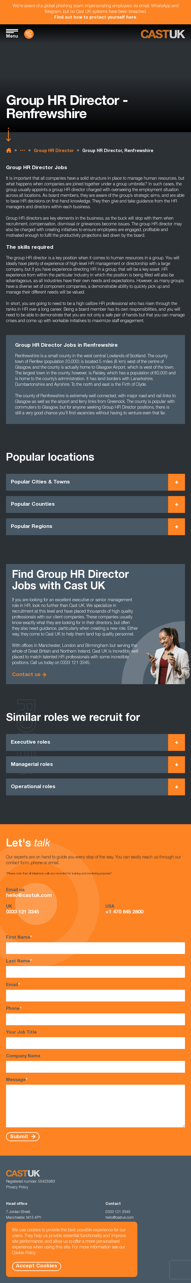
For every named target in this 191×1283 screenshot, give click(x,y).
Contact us (26, 675)
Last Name (95, 968)
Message (95, 1102)
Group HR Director (54, 151)
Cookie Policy (24, 1253)
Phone (95, 1015)
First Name (95, 944)
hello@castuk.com (29, 895)
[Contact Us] (29, 34)
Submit (20, 1136)
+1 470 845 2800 (124, 912)
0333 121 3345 (22, 912)
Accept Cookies (36, 1266)
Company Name (95, 1063)
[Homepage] (163, 34)
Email (95, 992)
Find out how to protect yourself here (95, 18)
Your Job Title (95, 1040)
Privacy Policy (17, 1187)
